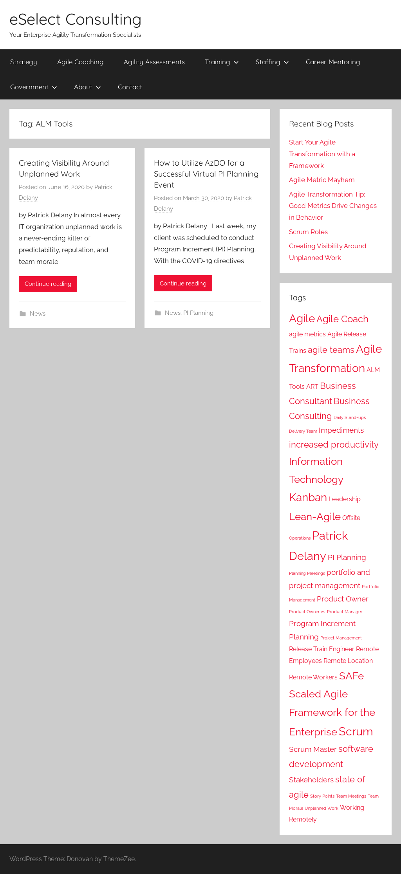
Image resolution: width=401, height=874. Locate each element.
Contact (130, 87)
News (37, 313)
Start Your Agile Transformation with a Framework (322, 154)
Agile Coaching (80, 62)
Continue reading (48, 283)
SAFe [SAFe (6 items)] (351, 676)
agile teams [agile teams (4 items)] (331, 350)
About (87, 87)
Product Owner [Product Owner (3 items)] (342, 598)
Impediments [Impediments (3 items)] (341, 430)
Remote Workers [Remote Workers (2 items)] (313, 677)
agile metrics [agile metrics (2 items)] (307, 334)
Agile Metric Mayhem (322, 180)
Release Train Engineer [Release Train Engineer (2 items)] (321, 649)
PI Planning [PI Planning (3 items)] (347, 557)
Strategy (23, 62)
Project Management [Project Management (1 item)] (341, 638)
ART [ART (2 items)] (312, 386)
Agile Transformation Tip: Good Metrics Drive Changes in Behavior (333, 206)
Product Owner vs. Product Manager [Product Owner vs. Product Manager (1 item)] (325, 611)
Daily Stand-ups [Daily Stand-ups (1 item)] (350, 417)
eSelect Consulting (75, 19)
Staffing (272, 62)
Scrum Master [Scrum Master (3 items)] (313, 749)
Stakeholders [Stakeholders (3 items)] (311, 779)
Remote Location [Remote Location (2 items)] (348, 661)
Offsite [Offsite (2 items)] (351, 518)
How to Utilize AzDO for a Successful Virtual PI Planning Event (206, 174)
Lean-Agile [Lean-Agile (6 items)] (315, 516)
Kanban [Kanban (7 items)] (308, 497)
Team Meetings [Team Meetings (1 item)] (351, 796)
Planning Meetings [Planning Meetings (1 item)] (307, 573)
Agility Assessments (154, 62)
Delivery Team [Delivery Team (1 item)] (303, 431)
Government (33, 87)
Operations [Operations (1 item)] (300, 538)
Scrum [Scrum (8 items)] (356, 731)
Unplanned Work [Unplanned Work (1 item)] (321, 808)
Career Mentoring (333, 62)
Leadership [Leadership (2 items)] (345, 499)
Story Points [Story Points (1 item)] (322, 796)
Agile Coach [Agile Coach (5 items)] (342, 319)
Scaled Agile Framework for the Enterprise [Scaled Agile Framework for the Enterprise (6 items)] (332, 713)
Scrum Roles (308, 232)
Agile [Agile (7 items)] (302, 318)
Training (222, 62)
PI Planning (198, 312)
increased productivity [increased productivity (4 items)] (334, 444)
